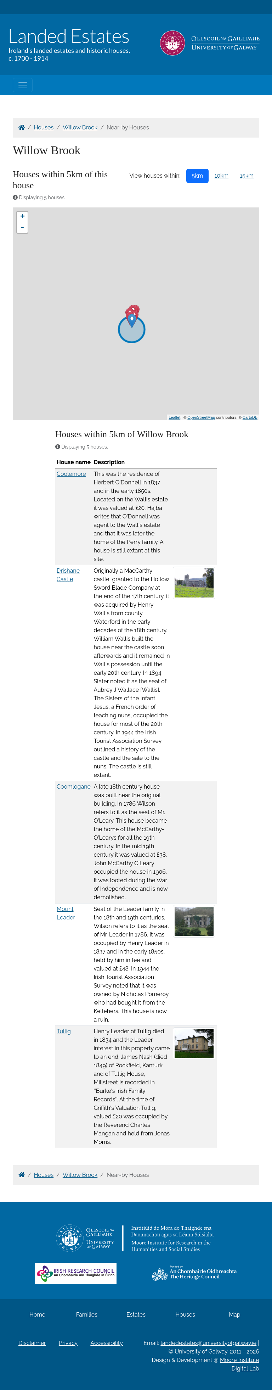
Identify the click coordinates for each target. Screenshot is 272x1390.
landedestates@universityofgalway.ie (208, 1343)
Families (86, 1314)
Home (37, 1314)
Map (234, 1314)
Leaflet (174, 417)
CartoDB (250, 417)
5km (197, 175)
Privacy (68, 1343)
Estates (136, 1314)
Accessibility (106, 1343)
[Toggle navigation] (23, 85)
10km (221, 175)
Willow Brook (80, 127)
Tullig (64, 1031)
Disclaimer (32, 1343)
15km (247, 175)
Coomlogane (74, 786)
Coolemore (71, 474)
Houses (44, 127)
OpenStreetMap (201, 417)
